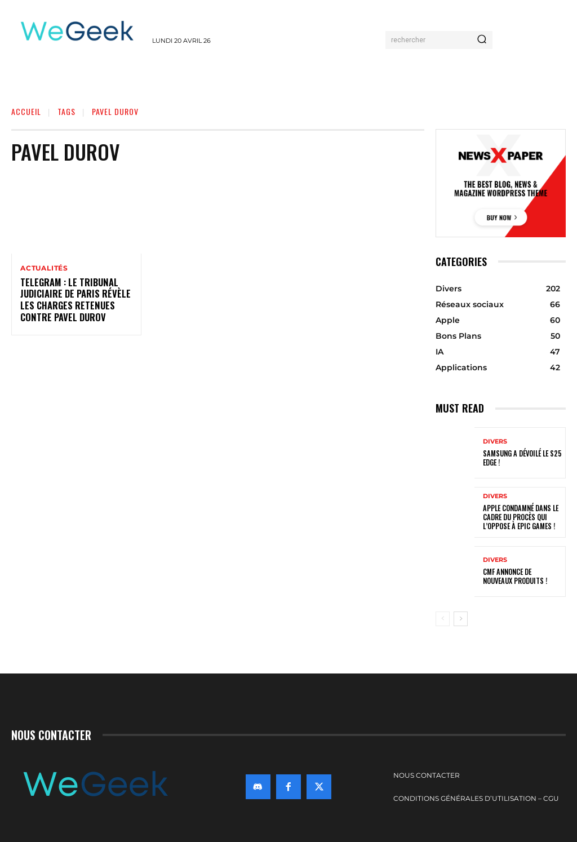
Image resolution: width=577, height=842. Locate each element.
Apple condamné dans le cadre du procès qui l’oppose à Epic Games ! (519, 517)
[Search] (481, 40)
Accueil (26, 111)
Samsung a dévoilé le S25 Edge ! (521, 458)
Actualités (44, 268)
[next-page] (461, 618)
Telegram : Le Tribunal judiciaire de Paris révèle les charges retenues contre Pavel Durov (71, 300)
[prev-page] (443, 618)
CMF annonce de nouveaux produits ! (522, 577)
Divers (495, 441)
